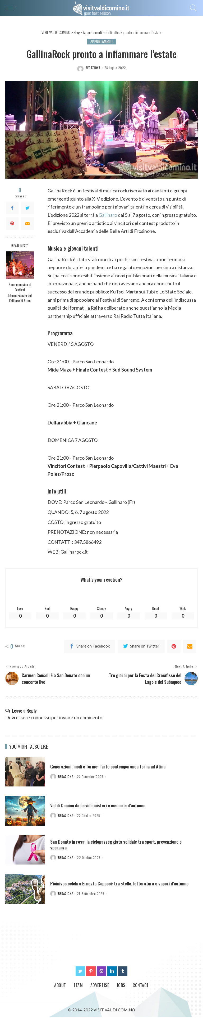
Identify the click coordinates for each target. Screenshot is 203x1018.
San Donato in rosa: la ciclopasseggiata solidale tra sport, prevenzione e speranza (118, 845)
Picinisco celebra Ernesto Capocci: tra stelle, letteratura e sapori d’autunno (121, 884)
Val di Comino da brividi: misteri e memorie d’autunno (100, 806)
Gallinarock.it (74, 552)
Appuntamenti (101, 41)
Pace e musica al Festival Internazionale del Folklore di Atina (20, 292)
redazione (92, 67)
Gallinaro (108, 215)
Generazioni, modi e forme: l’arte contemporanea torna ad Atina (110, 767)
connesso (40, 718)
